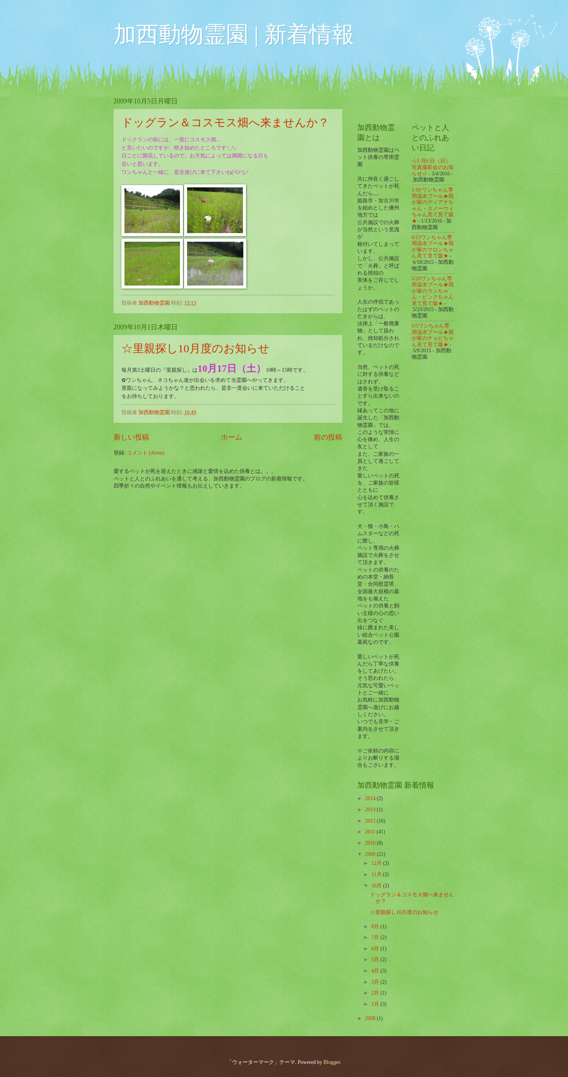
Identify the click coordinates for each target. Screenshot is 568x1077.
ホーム (231, 437)
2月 (375, 993)
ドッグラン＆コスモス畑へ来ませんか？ (225, 122)
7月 (375, 937)
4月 (375, 971)
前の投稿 (328, 437)
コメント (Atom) (145, 453)
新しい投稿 (131, 437)
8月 (375, 926)
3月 (375, 982)
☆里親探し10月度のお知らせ (195, 348)
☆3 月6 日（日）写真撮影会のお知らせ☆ (433, 167)
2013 (371, 809)
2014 (371, 798)
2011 (371, 832)
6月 (375, 948)
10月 (377, 886)
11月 (377, 874)
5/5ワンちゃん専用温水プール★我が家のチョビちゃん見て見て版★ (433, 335)
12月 (377, 863)
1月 (375, 1004)
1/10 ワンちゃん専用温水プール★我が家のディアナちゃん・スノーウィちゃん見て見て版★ (433, 205)
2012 (371, 821)
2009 (371, 854)
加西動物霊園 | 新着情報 (234, 34)
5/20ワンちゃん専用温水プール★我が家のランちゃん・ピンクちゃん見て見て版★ (433, 291)
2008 (371, 1018)
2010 (371, 843)
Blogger (332, 1062)
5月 (375, 959)
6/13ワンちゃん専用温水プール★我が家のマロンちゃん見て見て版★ (433, 247)
